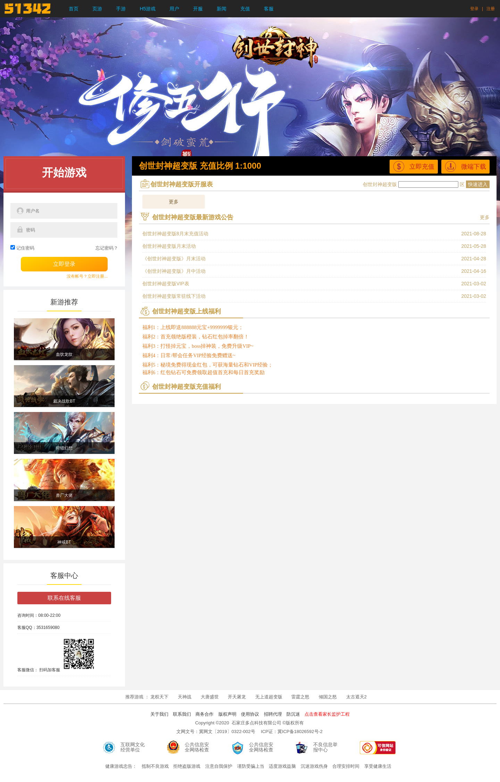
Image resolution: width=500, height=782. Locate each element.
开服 (198, 8)
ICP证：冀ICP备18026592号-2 (292, 731)
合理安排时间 (345, 766)
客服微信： (27, 669)
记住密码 (25, 248)
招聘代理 (273, 714)
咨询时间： (27, 615)
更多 (173, 201)
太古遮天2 (356, 696)
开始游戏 (64, 172)
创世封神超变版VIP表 (165, 283)
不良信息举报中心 (325, 747)
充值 (245, 8)
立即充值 (413, 166)
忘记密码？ (106, 248)
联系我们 (182, 714)
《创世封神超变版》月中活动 (174, 271)
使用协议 (250, 714)
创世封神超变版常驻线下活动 (174, 296)
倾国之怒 (328, 696)
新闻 (221, 8)
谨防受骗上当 (250, 766)
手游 (121, 8)
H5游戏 (148, 8)
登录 (474, 8)
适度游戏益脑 (282, 766)
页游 (97, 8)
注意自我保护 (218, 766)
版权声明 (227, 714)
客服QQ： (26, 627)
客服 (269, 8)
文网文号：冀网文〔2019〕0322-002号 (215, 731)
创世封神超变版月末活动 (169, 246)
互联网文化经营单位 (132, 747)
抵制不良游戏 (155, 766)
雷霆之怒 (300, 696)
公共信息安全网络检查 (197, 747)
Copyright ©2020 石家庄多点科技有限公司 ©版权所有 (249, 722)
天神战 (185, 696)
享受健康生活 (377, 766)
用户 (174, 8)
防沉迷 (293, 714)
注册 (490, 8)
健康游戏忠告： (121, 766)
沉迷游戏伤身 (314, 766)
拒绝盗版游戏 (186, 766)
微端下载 (465, 166)
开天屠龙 (237, 696)
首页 (73, 8)
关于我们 (159, 714)
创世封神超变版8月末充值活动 (175, 233)
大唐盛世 (210, 696)
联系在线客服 (64, 598)
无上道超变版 (269, 696)
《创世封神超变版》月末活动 (174, 258)
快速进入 (478, 184)
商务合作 (204, 714)
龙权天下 (160, 696)
